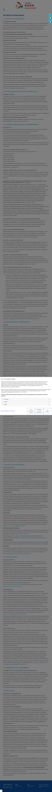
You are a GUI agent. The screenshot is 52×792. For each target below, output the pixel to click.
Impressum (12, 407)
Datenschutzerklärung (5, 407)
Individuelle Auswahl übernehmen (32, 412)
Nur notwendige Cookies (19, 411)
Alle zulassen (45, 411)
